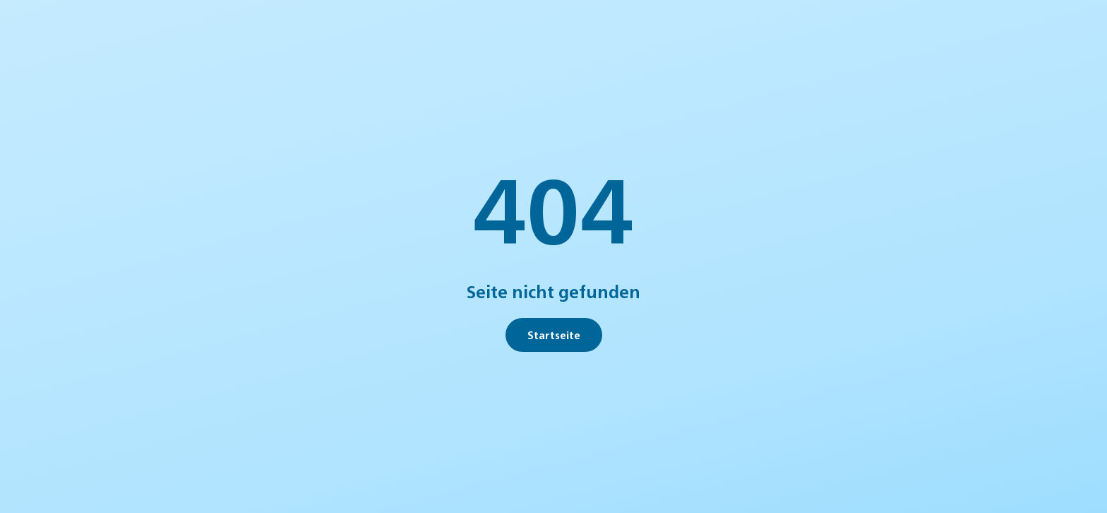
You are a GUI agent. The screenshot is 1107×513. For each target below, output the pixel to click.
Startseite (553, 334)
